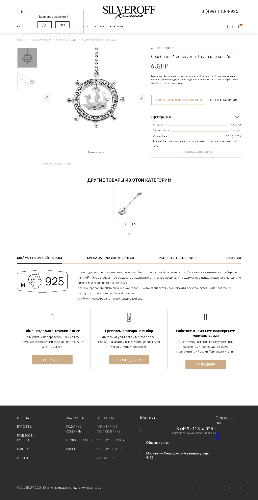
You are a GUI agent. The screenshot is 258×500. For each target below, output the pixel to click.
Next (141, 97)
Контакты (117, 26)
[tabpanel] (129, 207)
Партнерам (105, 417)
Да (44, 25)
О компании (106, 458)
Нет (62, 25)
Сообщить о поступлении (179, 100)
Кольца (22, 449)
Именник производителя (179, 258)
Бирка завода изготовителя (110, 258)
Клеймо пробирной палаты (39, 258)
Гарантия (233, 258)
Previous (47, 97)
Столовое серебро (80, 440)
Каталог (22, 26)
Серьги (22, 458)
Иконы (71, 449)
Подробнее (52, 360)
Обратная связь (158, 443)
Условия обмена (109, 449)
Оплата (99, 26)
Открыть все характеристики (198, 152)
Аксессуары (75, 417)
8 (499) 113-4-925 (194, 428)
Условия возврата (111, 440)
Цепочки (23, 417)
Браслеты (24, 426)
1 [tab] (129, 234)
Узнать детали (129, 360)
